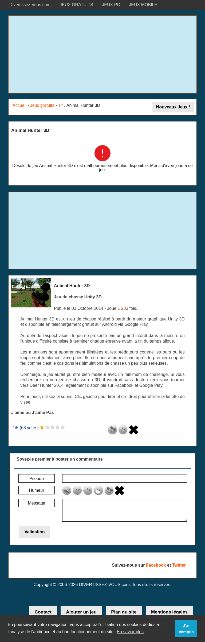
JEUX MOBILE (143, 4)
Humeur (36, 490)
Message (36, 503)
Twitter (179, 565)
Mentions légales (169, 612)
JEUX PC (111, 4)
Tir (60, 105)
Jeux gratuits (42, 105)
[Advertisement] (102, 54)
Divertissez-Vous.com (29, 4)
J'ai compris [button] (186, 628)
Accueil (19, 105)
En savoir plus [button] (130, 631)
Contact (43, 612)
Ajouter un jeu (81, 612)
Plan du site (123, 612)
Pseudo (36, 478)
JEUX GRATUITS (76, 4)
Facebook (156, 565)
